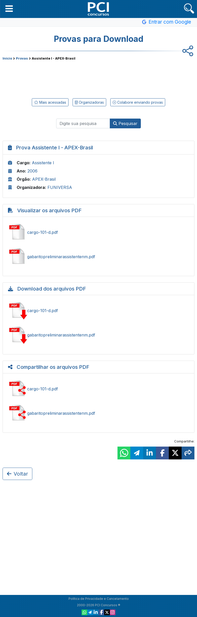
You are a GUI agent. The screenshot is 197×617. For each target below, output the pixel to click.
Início (7, 58)
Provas (22, 58)
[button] (9, 8)
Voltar (17, 474)
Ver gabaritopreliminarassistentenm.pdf (98, 256)
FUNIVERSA (59, 187)
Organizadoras (89, 102)
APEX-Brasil (44, 179)
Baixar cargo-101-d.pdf (98, 310)
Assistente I (43, 162)
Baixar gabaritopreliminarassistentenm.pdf (98, 335)
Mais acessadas (50, 102)
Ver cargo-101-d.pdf (98, 232)
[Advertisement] (98, 78)
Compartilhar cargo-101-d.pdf (98, 389)
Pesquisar (125, 123)
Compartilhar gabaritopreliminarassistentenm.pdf (98, 413)
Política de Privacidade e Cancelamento (98, 599)
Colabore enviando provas (138, 102)
